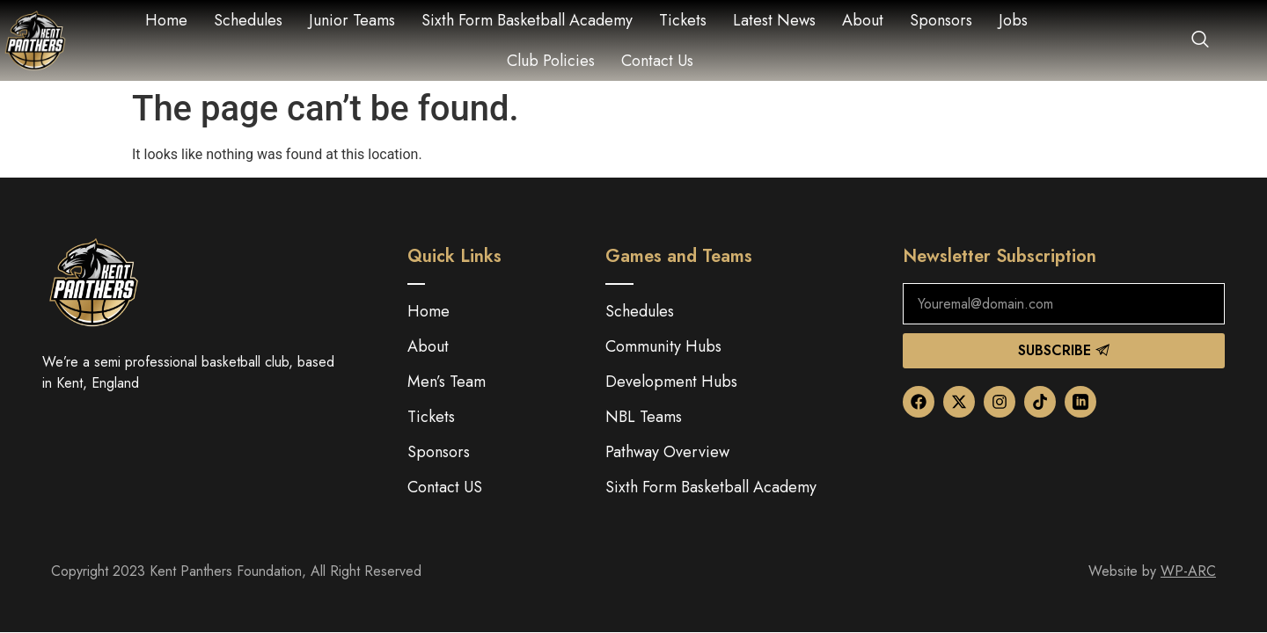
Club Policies (551, 60)
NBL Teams (643, 417)
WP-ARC (1188, 571)
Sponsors (941, 20)
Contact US (444, 487)
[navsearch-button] (1191, 40)
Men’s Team (446, 381)
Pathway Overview (667, 452)
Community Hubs (663, 346)
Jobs (1013, 20)
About (862, 20)
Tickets (683, 20)
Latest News (774, 20)
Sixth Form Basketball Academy (527, 20)
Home (166, 20)
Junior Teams (352, 20)
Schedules (248, 20)
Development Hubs (671, 381)
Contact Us (657, 60)
